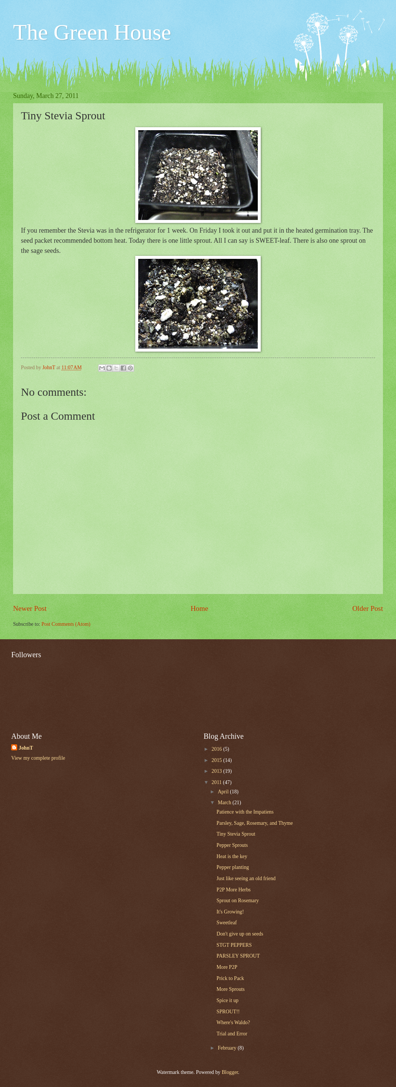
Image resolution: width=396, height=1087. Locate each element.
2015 (217, 760)
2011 (217, 782)
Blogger (230, 1072)
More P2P (226, 967)
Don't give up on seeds (239, 934)
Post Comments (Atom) (65, 624)
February (228, 1048)
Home (199, 608)
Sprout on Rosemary (237, 900)
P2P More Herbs (233, 889)
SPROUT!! (227, 1011)
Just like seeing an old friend (245, 878)
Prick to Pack (230, 978)
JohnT (26, 748)
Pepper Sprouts (232, 845)
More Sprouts (230, 989)
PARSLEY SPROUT (238, 956)
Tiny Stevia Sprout (235, 834)
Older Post (367, 608)
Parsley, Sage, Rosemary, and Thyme (254, 823)
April (224, 791)
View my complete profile (38, 758)
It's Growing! (230, 912)
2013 (217, 771)
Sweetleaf (226, 922)
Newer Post (30, 608)
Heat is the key (231, 856)
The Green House (92, 32)
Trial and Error (231, 1034)
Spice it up (227, 1000)
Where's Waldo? (233, 1022)
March (225, 802)
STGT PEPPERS (233, 945)
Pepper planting (232, 867)
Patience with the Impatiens (244, 812)
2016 (217, 749)
